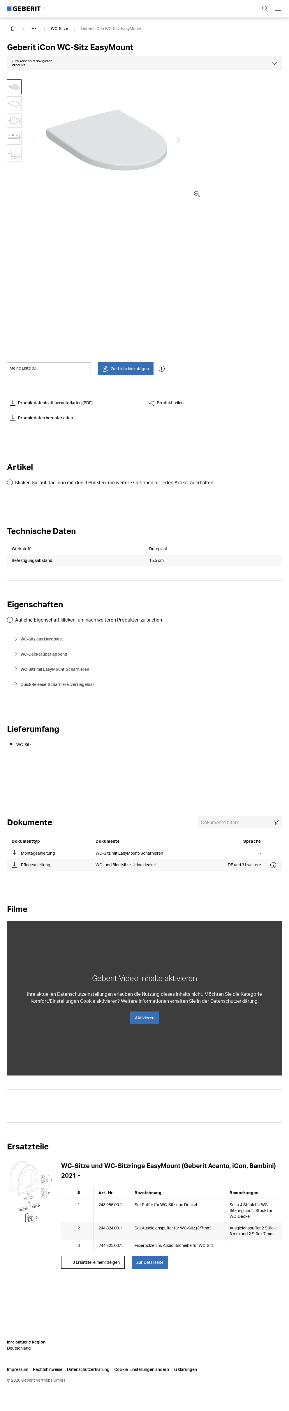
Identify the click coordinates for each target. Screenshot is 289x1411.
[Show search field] (265, 8)
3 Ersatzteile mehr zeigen (92, 1262)
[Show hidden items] (34, 28)
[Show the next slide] (178, 139)
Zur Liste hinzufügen (126, 369)
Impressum (17, 1369)
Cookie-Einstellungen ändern (141, 1369)
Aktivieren (144, 1017)
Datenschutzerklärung (234, 1001)
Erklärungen (185, 1369)
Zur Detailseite (149, 1262)
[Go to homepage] (13, 28)
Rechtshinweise (47, 1369)
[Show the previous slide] (35, 139)
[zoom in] (197, 194)
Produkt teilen (166, 403)
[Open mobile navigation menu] (278, 8)
